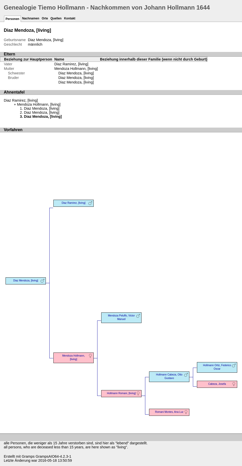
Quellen (55, 18)
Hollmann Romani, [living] (121, 393)
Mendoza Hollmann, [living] (76, 69)
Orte (45, 18)
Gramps (28, 456)
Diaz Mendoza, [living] (76, 73)
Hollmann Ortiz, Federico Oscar (217, 367)
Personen (12, 19)
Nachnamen (30, 18)
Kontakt (69, 18)
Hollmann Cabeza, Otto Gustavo (169, 376)
